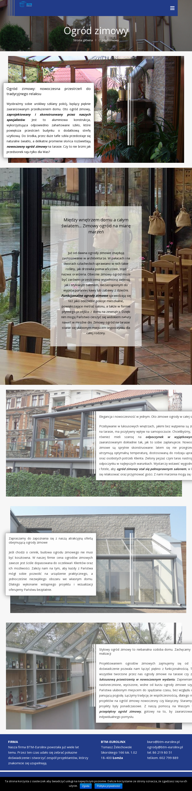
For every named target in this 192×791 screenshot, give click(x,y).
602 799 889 (168, 758)
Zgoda (85, 786)
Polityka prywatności (108, 786)
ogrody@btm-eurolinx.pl (165, 747)
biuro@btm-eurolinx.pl (163, 742)
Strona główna (83, 40)
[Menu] (172, 8)
